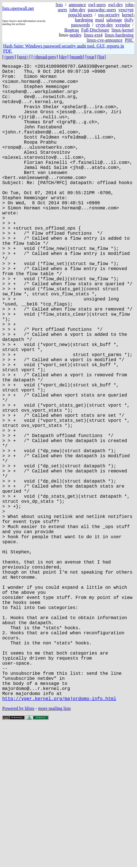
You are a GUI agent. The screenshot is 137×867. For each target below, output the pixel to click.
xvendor (122, 24)
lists (59, 4)
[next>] (23, 57)
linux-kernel (123, 30)
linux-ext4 (93, 35)
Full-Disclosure (95, 30)
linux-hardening (119, 35)
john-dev (77, 9)
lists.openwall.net (18, 8)
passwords (80, 24)
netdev (75, 35)
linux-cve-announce (105, 40)
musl (99, 19)
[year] (90, 57)
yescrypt (126, 9)
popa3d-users (80, 14)
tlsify (129, 19)
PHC (129, 40)
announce (77, 4)
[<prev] (9, 57)
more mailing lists (54, 850)
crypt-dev (104, 24)
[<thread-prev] (44, 57)
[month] (77, 57)
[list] (101, 57)
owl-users (97, 4)
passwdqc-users (102, 9)
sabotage (114, 19)
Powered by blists (18, 850)
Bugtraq (71, 30)
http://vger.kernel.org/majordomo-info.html (59, 840)
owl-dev (115, 4)
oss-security (108, 14)
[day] (64, 57)
